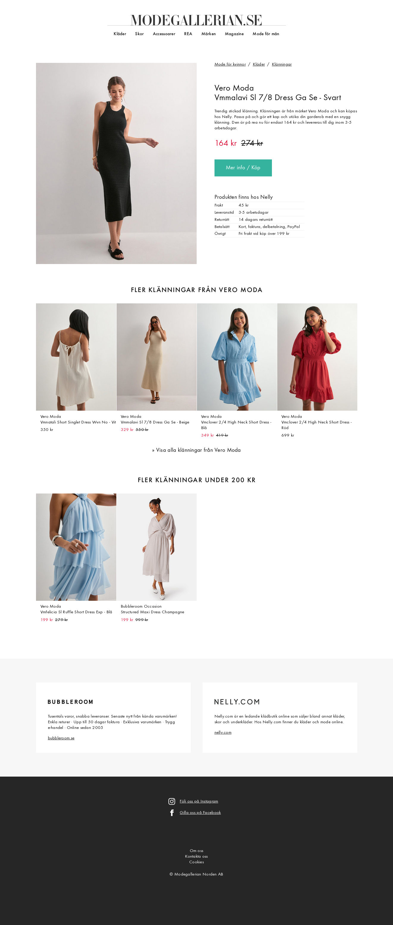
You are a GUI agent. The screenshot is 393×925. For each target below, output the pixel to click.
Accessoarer (164, 34)
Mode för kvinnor (230, 64)
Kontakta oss (196, 856)
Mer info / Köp (243, 168)
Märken (208, 34)
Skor (139, 34)
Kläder (120, 34)
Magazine (234, 34)
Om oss (196, 851)
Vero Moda (234, 88)
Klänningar (282, 64)
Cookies (196, 862)
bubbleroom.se (61, 738)
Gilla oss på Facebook (200, 813)
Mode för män (266, 34)
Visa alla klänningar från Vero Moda (198, 450)
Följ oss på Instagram (199, 801)
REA (188, 34)
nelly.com (223, 732)
